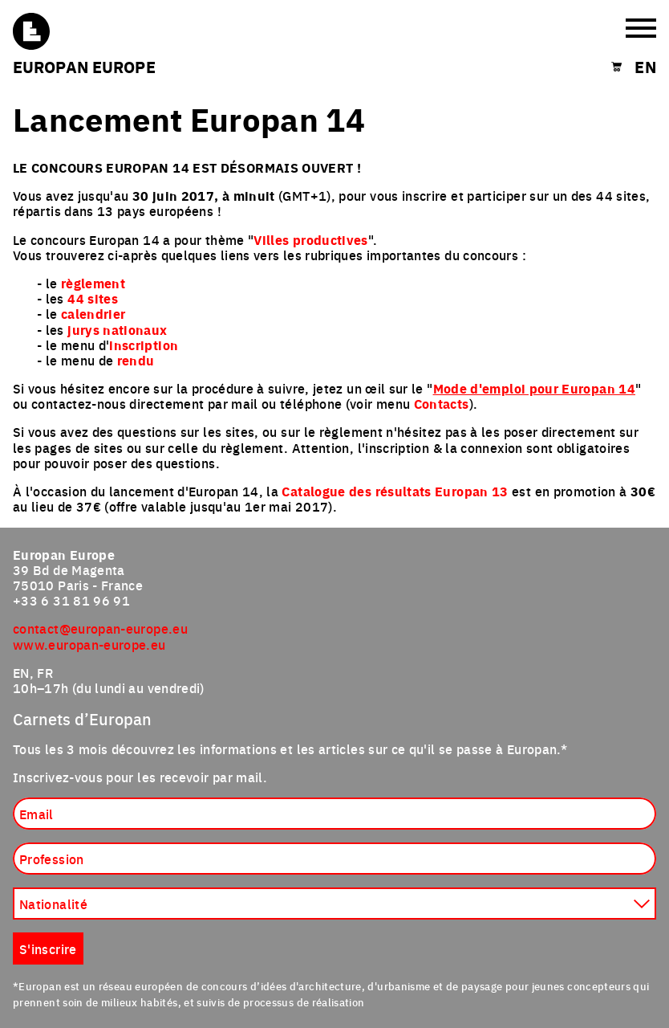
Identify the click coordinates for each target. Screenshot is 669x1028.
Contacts (441, 403)
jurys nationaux (117, 329)
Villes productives (310, 239)
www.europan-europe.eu (89, 644)
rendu (136, 360)
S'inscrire (48, 948)
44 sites (92, 298)
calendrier (93, 313)
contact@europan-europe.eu (100, 628)
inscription (143, 345)
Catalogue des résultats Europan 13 (395, 491)
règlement (93, 283)
